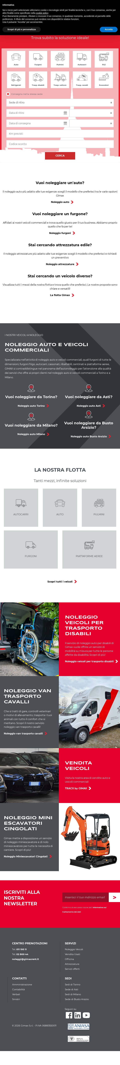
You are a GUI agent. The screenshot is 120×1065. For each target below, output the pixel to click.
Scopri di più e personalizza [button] (21, 29)
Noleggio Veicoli (74, 949)
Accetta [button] (109, 29)
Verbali (16, 994)
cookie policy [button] (42, 13)
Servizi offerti (72, 968)
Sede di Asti (71, 989)
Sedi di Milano (73, 994)
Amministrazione (22, 984)
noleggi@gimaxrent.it (25, 959)
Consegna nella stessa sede (27, 94)
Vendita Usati (72, 954)
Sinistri (16, 999)
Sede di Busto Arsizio (77, 999)
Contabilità (18, 989)
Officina (69, 959)
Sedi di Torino (72, 984)
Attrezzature (72, 964)
